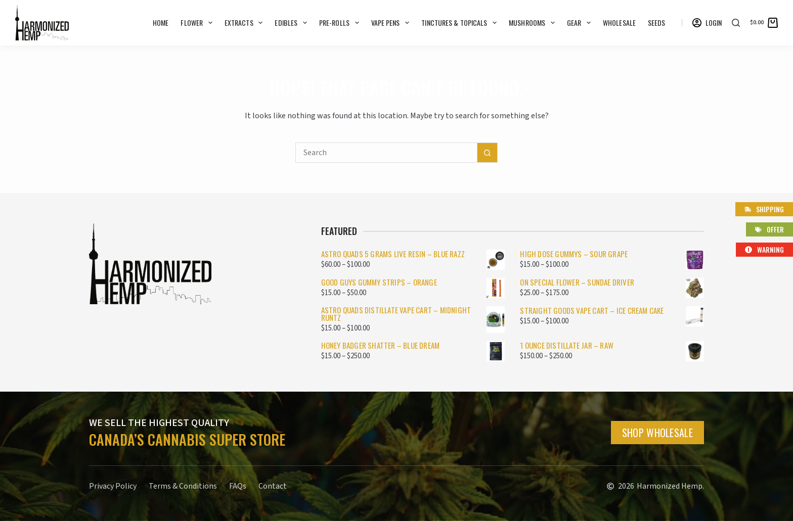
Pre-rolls (341, 23)
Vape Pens (392, 23)
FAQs (237, 486)
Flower (198, 23)
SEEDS (657, 22)
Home (160, 22)
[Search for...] (386, 153)
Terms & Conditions (183, 486)
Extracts (246, 23)
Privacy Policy (113, 486)
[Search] (736, 23)
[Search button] (487, 153)
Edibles (293, 23)
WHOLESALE (619, 22)
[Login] (707, 22)
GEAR (581, 23)
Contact (272, 486)
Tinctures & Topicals (461, 23)
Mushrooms (534, 23)
